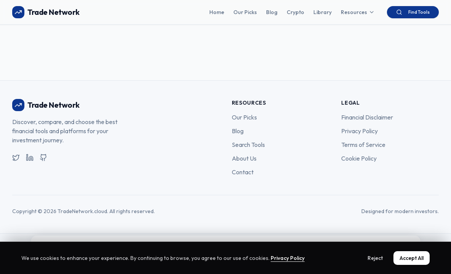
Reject (375, 258)
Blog (272, 12)
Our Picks (245, 12)
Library (322, 12)
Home (216, 12)
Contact (243, 172)
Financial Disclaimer (367, 117)
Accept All (412, 258)
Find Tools (413, 12)
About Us (244, 158)
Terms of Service (363, 144)
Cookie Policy (359, 158)
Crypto (295, 12)
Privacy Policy (359, 131)
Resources (358, 12)
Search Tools (248, 144)
